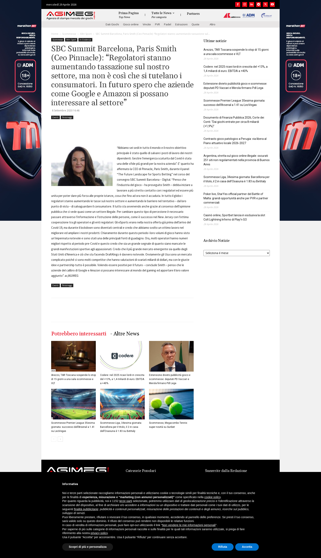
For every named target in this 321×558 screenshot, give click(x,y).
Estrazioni (181, 24)
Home (54, 34)
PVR (157, 24)
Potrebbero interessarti (78, 334)
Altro (212, 24)
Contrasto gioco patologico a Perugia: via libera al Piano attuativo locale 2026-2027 (235, 141)
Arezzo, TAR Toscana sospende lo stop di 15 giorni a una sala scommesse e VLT (73, 379)
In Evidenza (85, 39)
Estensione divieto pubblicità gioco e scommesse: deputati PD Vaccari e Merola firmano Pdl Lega (169, 379)
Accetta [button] (247, 546)
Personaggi (67, 117)
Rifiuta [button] (222, 546)
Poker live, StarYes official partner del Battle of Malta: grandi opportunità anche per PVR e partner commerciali (235, 198)
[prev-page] (53, 439)
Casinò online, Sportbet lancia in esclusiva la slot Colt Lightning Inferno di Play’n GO (234, 217)
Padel (167, 24)
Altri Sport (86, 34)
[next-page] (60, 439)
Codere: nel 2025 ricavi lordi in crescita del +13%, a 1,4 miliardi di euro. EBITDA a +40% (122, 379)
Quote (195, 24)
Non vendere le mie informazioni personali (188, 525)
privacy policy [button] (99, 533)
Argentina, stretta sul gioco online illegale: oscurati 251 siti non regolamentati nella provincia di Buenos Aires (236, 160)
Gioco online (131, 24)
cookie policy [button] (212, 497)
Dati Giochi (112, 24)
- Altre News (124, 334)
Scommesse (69, 34)
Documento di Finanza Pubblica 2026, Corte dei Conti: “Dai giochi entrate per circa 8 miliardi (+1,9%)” (233, 122)
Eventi (55, 117)
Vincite (147, 24)
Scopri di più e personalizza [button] (87, 546)
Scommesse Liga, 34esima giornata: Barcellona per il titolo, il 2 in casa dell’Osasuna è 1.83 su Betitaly (121, 427)
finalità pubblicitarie (86, 509)
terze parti (125, 501)
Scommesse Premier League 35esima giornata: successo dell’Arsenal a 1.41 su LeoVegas (73, 427)
